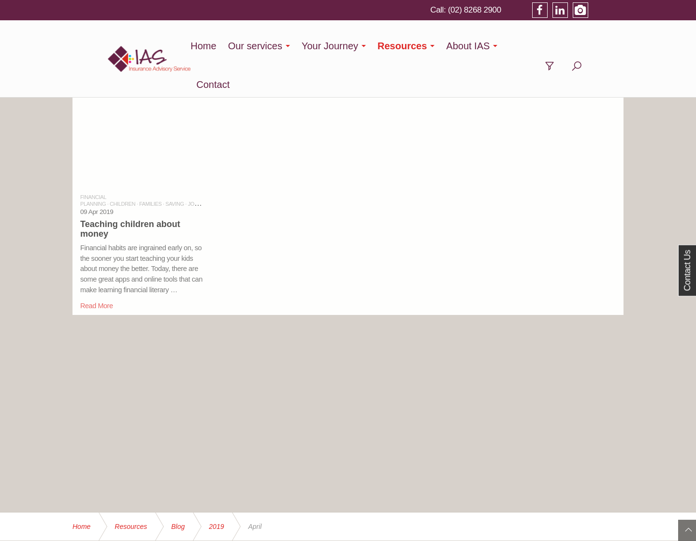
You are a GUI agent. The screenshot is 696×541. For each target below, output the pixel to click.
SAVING (174, 165)
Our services (282, 46)
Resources (429, 46)
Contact (552, 46)
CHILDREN (122, 165)
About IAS (495, 46)
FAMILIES (150, 165)
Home (230, 46)
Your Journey (357, 46)
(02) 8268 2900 (508, 9)
